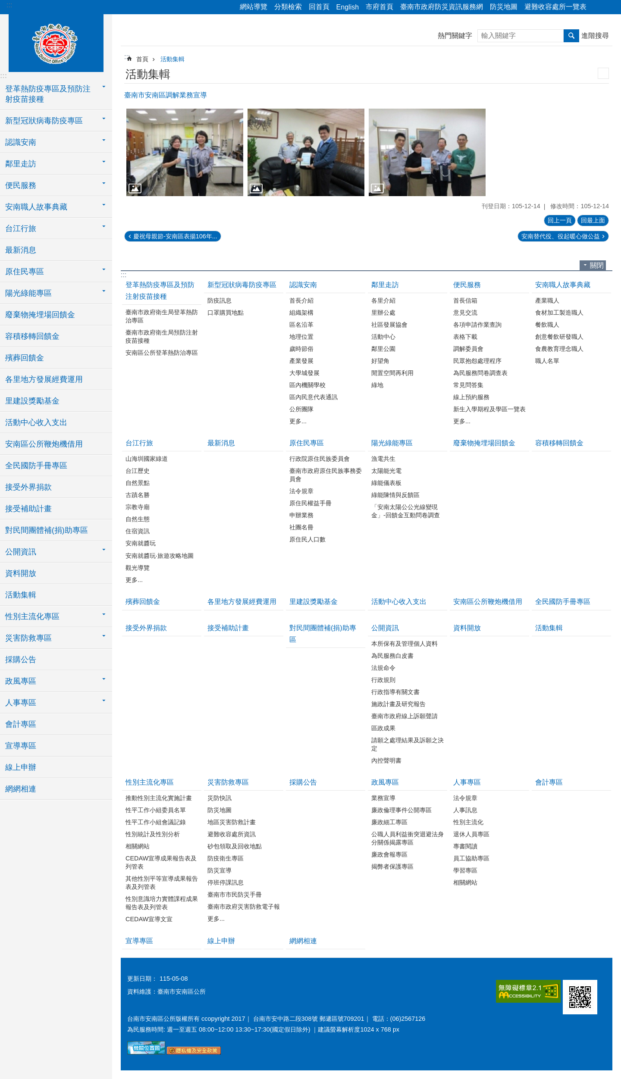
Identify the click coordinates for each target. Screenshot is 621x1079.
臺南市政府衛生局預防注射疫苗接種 (161, 336)
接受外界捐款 (28, 487)
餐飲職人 (547, 324)
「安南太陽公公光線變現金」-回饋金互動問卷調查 (405, 511)
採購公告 (20, 659)
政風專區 (385, 782)
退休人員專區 (471, 834)
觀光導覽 (137, 567)
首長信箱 (465, 300)
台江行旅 (139, 443)
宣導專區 (20, 745)
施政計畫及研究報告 (398, 704)
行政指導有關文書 (395, 691)
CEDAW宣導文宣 (148, 919)
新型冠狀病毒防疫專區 (241, 284)
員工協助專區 (471, 858)
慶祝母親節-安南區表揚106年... (175, 236)
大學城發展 (304, 372)
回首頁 (319, 6)
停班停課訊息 (225, 882)
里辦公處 (383, 312)
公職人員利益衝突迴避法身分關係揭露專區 (407, 838)
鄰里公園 (383, 348)
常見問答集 (468, 385)
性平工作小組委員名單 (155, 810)
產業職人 (547, 300)
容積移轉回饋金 (32, 336)
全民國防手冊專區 (36, 465)
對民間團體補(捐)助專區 (46, 530)
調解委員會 (468, 348)
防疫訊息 (219, 300)
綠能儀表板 (386, 482)
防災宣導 (219, 870)
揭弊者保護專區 (392, 866)
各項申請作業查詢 (477, 324)
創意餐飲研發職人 (559, 336)
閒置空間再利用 (392, 372)
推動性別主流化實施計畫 (158, 797)
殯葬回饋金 (24, 357)
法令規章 (301, 491)
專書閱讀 (465, 846)
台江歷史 (137, 470)
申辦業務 (301, 515)
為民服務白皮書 (392, 655)
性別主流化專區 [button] (32, 616)
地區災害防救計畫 (231, 822)
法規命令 (383, 667)
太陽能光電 (386, 470)
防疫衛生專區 (225, 858)
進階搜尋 (595, 35)
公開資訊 (385, 628)
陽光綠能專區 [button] (28, 293)
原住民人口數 (307, 539)
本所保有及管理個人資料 (404, 643)
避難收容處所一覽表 (555, 6)
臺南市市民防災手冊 (234, 894)
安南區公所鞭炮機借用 (44, 444)
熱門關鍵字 (455, 35)
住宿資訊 (137, 531)
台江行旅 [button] (20, 228)
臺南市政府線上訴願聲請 (404, 716)
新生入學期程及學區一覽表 (489, 409)
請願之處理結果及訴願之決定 (407, 744)
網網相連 (20, 789)
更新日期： (142, 978)
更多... (298, 421)
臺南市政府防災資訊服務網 (441, 6)
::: (9, 5)
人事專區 (467, 782)
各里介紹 (383, 300)
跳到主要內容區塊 (4, 4)
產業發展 (301, 360)
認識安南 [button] (20, 142)
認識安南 (303, 284)
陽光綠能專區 (392, 443)
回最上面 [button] (593, 220)
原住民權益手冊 (310, 503)
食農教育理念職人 (559, 348)
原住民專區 (306, 443)
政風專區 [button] (20, 681)
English (347, 7)
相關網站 (137, 846)
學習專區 (465, 870)
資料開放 (20, 573)
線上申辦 (20, 767)
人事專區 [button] (20, 702)
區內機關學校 (307, 385)
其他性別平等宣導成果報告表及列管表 (161, 882)
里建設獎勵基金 (32, 401)
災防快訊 (219, 797)
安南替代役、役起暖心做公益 (560, 236)
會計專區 (20, 724)
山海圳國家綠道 (146, 458)
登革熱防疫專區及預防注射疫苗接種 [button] (48, 93)
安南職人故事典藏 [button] (36, 207)
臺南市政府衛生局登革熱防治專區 (161, 316)
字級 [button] (609, 7)
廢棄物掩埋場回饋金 (40, 314)
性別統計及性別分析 (152, 834)
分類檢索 (288, 6)
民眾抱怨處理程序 (477, 360)
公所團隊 (301, 409)
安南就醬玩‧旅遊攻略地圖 (159, 555)
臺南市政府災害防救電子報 (243, 906)
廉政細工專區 (389, 822)
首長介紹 (301, 300)
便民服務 (467, 284)
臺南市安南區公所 (56, 42)
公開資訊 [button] (20, 551)
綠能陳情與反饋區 (395, 494)
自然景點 (137, 482)
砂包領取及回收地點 (234, 846)
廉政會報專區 (389, 854)
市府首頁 (379, 6)
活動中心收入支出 (36, 422)
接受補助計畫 (28, 508)
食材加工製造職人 (559, 312)
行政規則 (383, 679)
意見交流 (465, 312)
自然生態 (137, 519)
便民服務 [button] (20, 185)
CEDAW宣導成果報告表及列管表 (161, 862)
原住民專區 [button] (24, 271)
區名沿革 (301, 324)
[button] (184, 152)
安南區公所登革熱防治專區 (161, 352)
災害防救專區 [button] (28, 638)
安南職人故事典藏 (562, 284)
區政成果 (383, 728)
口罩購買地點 (225, 312)
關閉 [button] (597, 265)
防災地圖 (504, 6)
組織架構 (301, 312)
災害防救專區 (228, 782)
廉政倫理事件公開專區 (401, 810)
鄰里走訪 (385, 284)
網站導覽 (253, 6)
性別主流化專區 (149, 782)
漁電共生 (383, 458)
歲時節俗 (301, 348)
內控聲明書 (386, 760)
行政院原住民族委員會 (319, 458)
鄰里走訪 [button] (20, 164)
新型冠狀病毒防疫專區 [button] (44, 120)
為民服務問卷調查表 (480, 372)
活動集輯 (20, 595)
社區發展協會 (389, 324)
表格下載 (465, 336)
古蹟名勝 (137, 494)
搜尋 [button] (571, 35)
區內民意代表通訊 (313, 397)
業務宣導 (383, 797)
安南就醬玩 (140, 543)
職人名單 (547, 360)
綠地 (377, 385)
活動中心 (383, 336)
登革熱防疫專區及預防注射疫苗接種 (159, 290)
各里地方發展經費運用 (44, 379)
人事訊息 (465, 810)
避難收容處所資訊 (231, 834)
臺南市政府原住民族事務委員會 (325, 474)
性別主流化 (468, 822)
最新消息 (20, 250)
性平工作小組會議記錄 (155, 822)
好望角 (380, 360)
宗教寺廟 (137, 507)
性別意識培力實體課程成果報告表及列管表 (161, 902)
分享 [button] (597, 7)
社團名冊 (301, 527)
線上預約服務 (471, 397)
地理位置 (301, 336)
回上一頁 (560, 220)
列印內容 (603, 73)
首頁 (142, 59)
